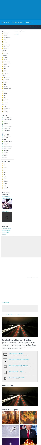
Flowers (5, 64)
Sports (5, 97)
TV (4, 100)
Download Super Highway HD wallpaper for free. (14, 314)
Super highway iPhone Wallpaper (17, 371)
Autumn (5, 43)
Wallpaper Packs (7, 108)
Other (5, 91)
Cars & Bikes (6, 46)
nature (5, 179)
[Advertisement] (15, 10)
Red (4, 165)
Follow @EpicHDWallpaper (34, 27)
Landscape (6, 181)
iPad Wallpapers (7, 134)
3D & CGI (6, 33)
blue (4, 170)
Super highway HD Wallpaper (16, 353)
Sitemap (5, 144)
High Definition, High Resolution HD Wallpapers (17, 22)
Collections (6, 57)
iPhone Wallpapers (7, 135)
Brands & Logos (7, 44)
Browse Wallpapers (8, 119)
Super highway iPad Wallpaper (16, 367)
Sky (4, 163)
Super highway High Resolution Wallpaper (19, 358)
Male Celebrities (7, 77)
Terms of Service (7, 148)
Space (5, 95)
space (5, 176)
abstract (5, 178)
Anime (5, 39)
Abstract (5, 35)
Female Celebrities (7, 62)
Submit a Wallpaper (8, 146)
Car (4, 169)
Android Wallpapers (8, 117)
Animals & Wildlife (7, 37)
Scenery (5, 183)
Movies (5, 82)
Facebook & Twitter (8, 126)
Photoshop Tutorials (8, 141)
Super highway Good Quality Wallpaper (18, 362)
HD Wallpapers (7, 128)
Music (5, 84)
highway (7, 302)
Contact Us (6, 121)
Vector (5, 106)
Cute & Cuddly (7, 61)
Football (5, 188)
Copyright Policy (7, 123)
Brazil (5, 185)
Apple (5, 41)
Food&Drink (6, 66)
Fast (4, 172)
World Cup (6, 111)
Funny (5, 68)
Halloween (6, 72)
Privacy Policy (6, 143)
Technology (6, 99)
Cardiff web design (6, 228)
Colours (5, 59)
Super (3, 302)
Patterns (5, 93)
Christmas (6, 52)
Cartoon (5, 167)
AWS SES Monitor (6, 230)
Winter (5, 110)
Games (5, 70)
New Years (6, 86)
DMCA (5, 125)
